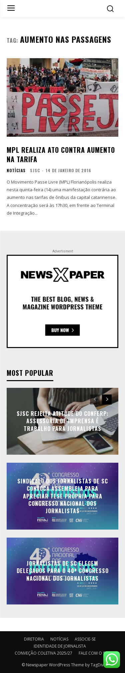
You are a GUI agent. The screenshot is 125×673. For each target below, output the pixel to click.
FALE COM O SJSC (95, 653)
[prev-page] (95, 400)
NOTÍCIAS (16, 171)
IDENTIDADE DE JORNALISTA (60, 646)
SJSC (35, 170)
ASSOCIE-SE (85, 639)
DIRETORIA (34, 639)
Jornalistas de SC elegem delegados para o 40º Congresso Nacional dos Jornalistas (63, 570)
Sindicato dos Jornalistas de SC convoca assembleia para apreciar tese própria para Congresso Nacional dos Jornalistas (62, 496)
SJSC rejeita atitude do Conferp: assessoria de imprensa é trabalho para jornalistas (63, 421)
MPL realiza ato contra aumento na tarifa (61, 154)
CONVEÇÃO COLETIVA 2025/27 (43, 653)
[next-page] (107, 400)
